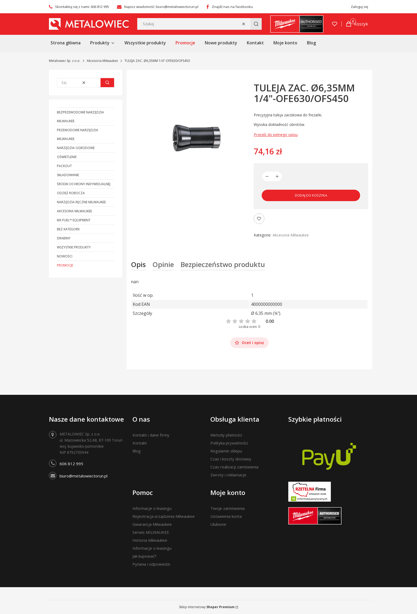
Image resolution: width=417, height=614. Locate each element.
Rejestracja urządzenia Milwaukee (163, 516)
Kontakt (139, 443)
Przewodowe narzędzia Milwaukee (77, 134)
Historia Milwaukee (149, 540)
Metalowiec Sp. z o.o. (64, 60)
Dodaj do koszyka (311, 195)
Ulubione (218, 524)
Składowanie (68, 175)
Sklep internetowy (207, 607)
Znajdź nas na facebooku (232, 6)
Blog (136, 451)
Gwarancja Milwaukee (152, 524)
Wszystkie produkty (74, 247)
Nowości (64, 256)
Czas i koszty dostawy (230, 458)
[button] (256, 24)
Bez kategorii (68, 229)
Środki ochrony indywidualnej (83, 184)
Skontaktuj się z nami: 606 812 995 (82, 6)
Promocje (65, 265)
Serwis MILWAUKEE (150, 532)
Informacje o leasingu (152, 508)
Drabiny (63, 238)
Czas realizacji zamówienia (234, 466)
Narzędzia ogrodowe (76, 148)
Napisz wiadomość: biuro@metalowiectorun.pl (161, 6)
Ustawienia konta (226, 516)
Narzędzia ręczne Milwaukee (81, 202)
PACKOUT (64, 166)
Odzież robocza (71, 193)
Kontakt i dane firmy (150, 435)
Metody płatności (226, 435)
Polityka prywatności (229, 443)
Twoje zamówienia (227, 508)
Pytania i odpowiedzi (151, 564)
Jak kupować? (144, 556)
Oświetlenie (67, 157)
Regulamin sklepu (226, 451)
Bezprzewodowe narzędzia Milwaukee (80, 116)
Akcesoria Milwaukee (102, 60)
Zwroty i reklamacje (228, 474)
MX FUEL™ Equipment (73, 220)
